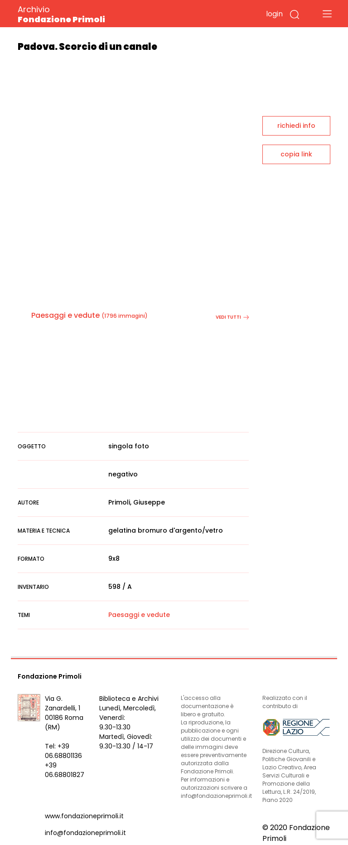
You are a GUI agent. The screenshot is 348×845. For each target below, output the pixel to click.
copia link (296, 154)
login (274, 14)
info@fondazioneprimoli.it (85, 832)
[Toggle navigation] (327, 13)
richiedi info (296, 125)
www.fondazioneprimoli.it (84, 816)
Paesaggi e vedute (65, 315)
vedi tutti (232, 317)
